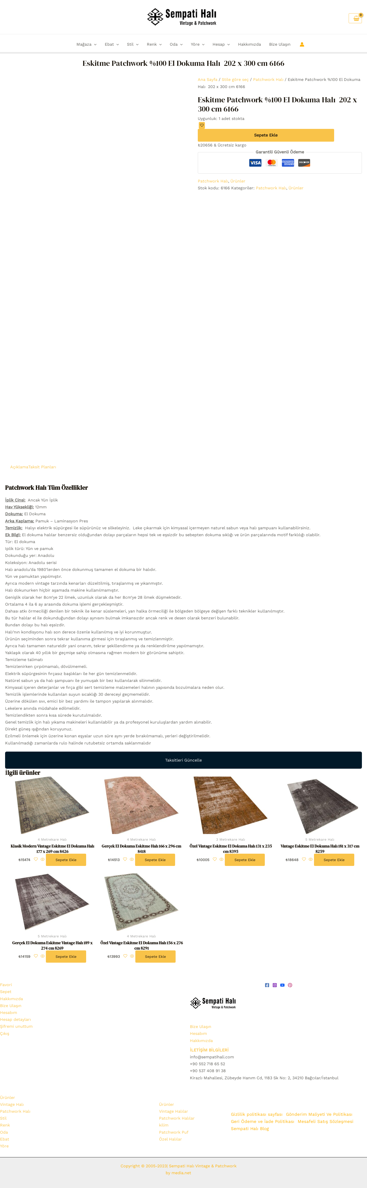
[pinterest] (290, 985)
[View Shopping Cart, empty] (355, 18)
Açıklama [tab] (19, 466)
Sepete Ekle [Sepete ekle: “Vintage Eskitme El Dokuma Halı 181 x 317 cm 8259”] (334, 860)
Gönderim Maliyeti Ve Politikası (320, 1114)
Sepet (5, 991)
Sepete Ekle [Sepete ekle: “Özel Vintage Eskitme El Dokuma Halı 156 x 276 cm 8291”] (155, 956)
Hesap (221, 44)
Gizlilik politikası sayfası (257, 1114)
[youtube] (282, 985)
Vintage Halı (12, 1104)
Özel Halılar (170, 1139)
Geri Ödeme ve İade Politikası (262, 1121)
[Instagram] (274, 985)
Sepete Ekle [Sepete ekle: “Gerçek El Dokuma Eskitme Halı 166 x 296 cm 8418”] (155, 860)
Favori (6, 984)
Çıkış (4, 1033)
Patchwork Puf (173, 1132)
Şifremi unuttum (16, 1026)
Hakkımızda (249, 44)
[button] (94, 44)
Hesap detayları (15, 1019)
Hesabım (8, 1012)
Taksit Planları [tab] (42, 466)
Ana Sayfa (207, 79)
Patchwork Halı (268, 79)
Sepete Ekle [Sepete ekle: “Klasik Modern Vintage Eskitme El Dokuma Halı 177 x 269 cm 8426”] (66, 860)
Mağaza (86, 44)
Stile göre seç (235, 79)
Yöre (198, 44)
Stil (133, 44)
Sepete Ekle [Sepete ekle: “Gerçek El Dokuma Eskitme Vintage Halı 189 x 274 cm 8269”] (66, 956)
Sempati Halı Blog (250, 1128)
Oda (176, 44)
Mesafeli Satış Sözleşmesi (326, 1121)
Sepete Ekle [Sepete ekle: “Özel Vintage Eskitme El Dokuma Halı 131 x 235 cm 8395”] (244, 860)
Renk (154, 44)
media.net (180, 1172)
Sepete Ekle (266, 135)
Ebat (112, 44)
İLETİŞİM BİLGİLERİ (209, 1050)
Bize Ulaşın (280, 44)
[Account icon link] (302, 44)
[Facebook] (267, 985)
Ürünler (237, 181)
